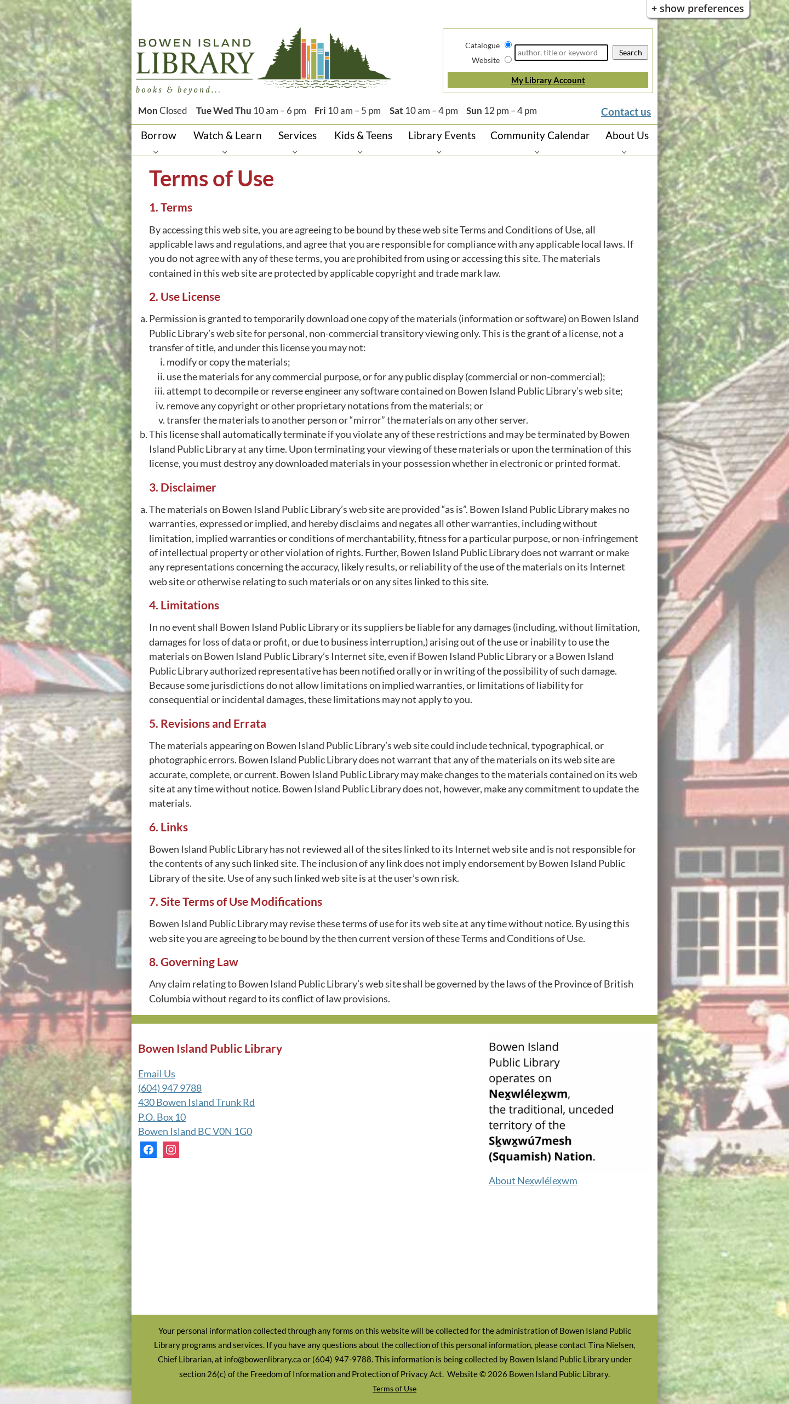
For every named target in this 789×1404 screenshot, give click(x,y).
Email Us (156, 1074)
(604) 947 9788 (170, 1088)
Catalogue (482, 45)
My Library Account (548, 80)
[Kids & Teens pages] (363, 151)
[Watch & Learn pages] (227, 151)
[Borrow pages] (158, 151)
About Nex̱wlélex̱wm (533, 1180)
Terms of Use (394, 1388)
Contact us (626, 111)
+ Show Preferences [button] (697, 8)
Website (486, 60)
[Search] (561, 52)
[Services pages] (297, 151)
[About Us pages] (627, 151)
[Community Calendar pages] (540, 151)
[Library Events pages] (442, 151)
